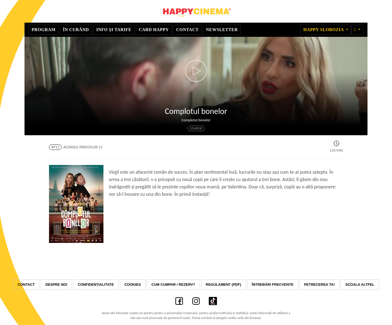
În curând (76, 29)
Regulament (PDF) (223, 284)
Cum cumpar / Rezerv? (173, 284)
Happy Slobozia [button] (324, 29)
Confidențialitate (96, 284)
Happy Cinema (196, 11)
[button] (357, 30)
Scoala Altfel (359, 284)
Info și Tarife (113, 29)
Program (44, 29)
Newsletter (222, 29)
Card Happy (154, 29)
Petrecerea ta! (319, 284)
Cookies (132, 284)
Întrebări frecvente (272, 284)
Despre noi (56, 284)
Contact (187, 29)
